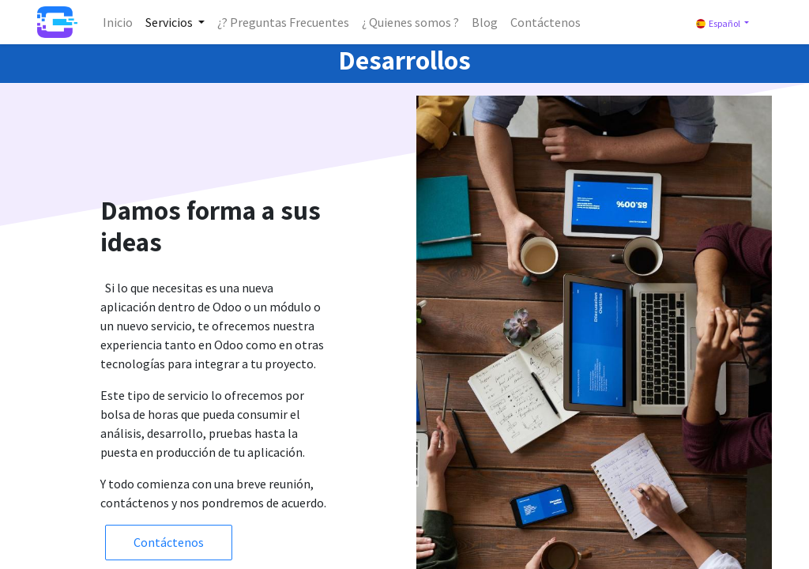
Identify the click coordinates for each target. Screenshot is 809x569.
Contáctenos (169, 542)
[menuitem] (117, 22)
